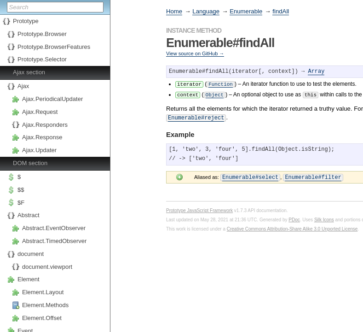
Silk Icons (324, 217)
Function (220, 83)
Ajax (23, 86)
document (30, 253)
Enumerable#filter (313, 175)
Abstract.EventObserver (54, 228)
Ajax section (29, 72)
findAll (280, 11)
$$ (20, 189)
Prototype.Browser (42, 33)
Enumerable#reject (196, 116)
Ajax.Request (40, 111)
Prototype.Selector (42, 59)
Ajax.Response (42, 137)
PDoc (294, 217)
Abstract (28, 215)
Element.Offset (42, 317)
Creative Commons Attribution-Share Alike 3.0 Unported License (292, 226)
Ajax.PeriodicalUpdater (52, 98)
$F (20, 202)
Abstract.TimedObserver (54, 240)
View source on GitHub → (195, 53)
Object (215, 93)
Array (316, 72)
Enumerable (246, 11)
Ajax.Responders (45, 124)
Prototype (26, 21)
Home (174, 11)
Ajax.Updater (39, 150)
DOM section (30, 163)
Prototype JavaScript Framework (199, 208)
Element (28, 279)
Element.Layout (42, 292)
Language (205, 11)
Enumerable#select (250, 175)
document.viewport (47, 266)
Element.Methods (45, 305)
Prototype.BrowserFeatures (53, 46)
